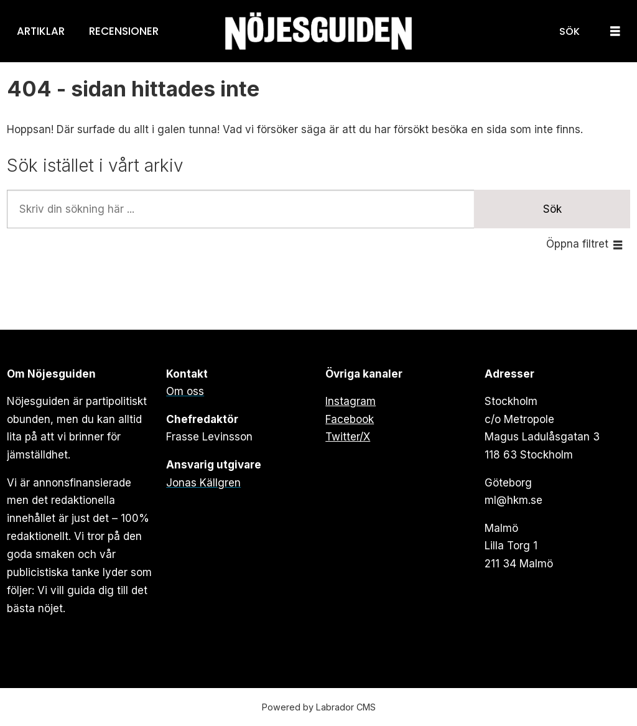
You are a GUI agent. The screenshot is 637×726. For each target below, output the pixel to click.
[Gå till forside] (318, 31)
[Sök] (570, 31)
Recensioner (124, 31)
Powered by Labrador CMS (319, 707)
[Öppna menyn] (615, 31)
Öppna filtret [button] (577, 244)
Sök (552, 209)
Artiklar (41, 31)
